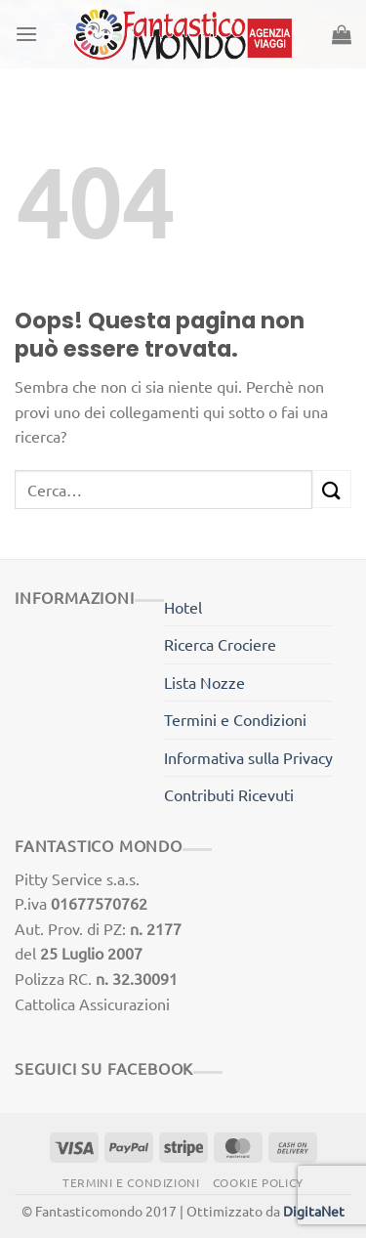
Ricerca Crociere (220, 644)
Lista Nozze (204, 682)
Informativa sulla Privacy (248, 757)
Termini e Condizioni (235, 719)
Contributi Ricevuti (229, 794)
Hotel (183, 607)
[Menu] (26, 34)
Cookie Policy (258, 1182)
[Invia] (331, 489)
